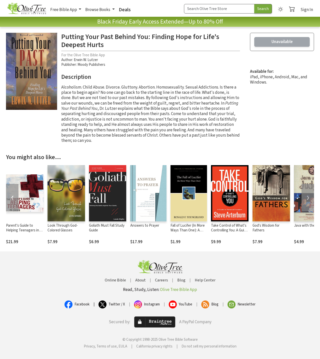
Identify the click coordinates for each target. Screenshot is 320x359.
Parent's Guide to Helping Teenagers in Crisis (22, 230)
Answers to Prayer (144, 225)
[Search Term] (219, 9)
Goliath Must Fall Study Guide (106, 228)
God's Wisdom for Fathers (266, 228)
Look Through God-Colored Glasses (63, 228)
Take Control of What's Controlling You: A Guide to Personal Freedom (229, 230)
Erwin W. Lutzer (86, 60)
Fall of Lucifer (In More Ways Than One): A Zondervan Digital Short (187, 232)
